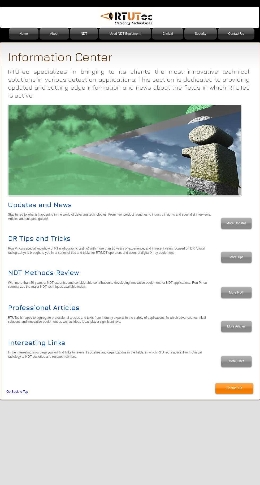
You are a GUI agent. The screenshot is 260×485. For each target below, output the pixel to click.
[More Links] (236, 361)
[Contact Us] (234, 388)
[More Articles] (236, 326)
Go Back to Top (17, 392)
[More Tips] (236, 257)
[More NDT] (236, 292)
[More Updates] (236, 223)
